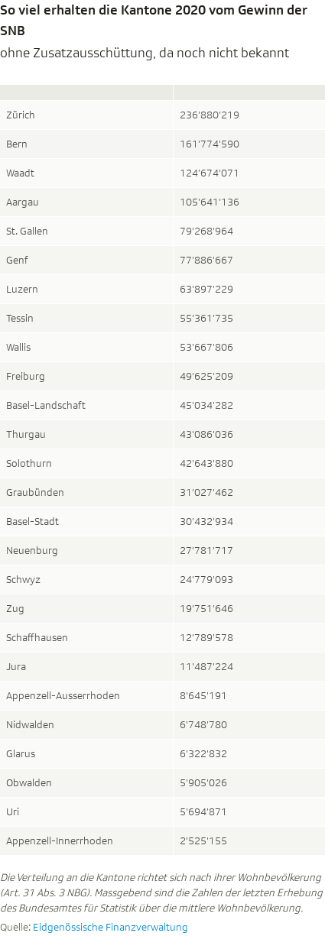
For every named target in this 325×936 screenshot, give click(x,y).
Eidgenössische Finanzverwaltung (110, 927)
